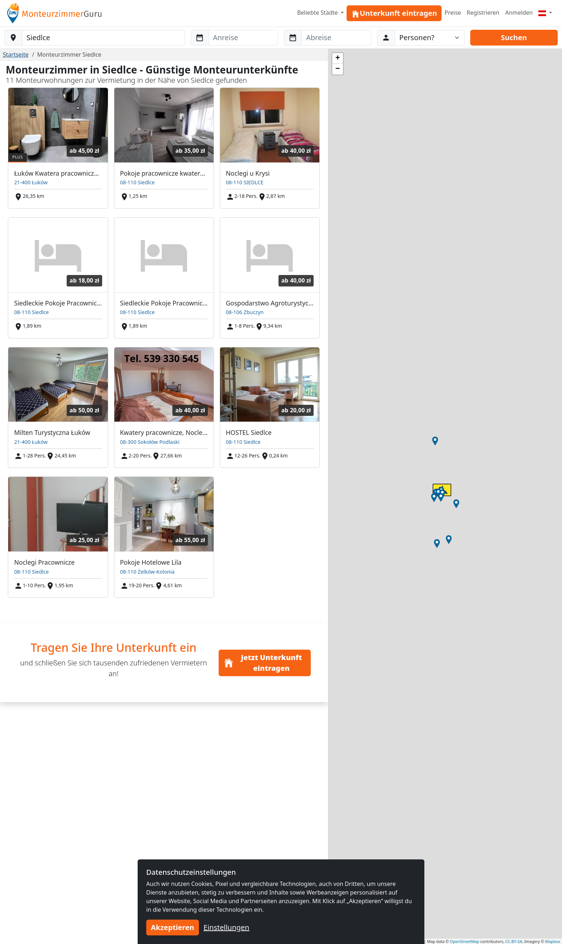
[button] (437, 543)
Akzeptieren (172, 927)
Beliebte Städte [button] (318, 12)
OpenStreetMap (464, 941)
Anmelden (519, 12)
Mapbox (552, 941)
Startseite (16, 54)
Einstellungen (226, 927)
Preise (452, 12)
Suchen (514, 37)
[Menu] (545, 12)
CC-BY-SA (513, 941)
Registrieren (483, 12)
